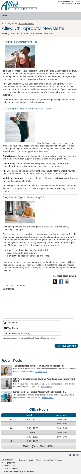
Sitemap (58, 460)
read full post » (41, 372)
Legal (31, 460)
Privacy (38, 460)
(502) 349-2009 (42, 446)
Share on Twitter (55, 281)
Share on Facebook (61, 281)
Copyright (22, 460)
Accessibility (48, 460)
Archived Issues (26, 23)
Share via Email (67, 281)
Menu (4, 15)
